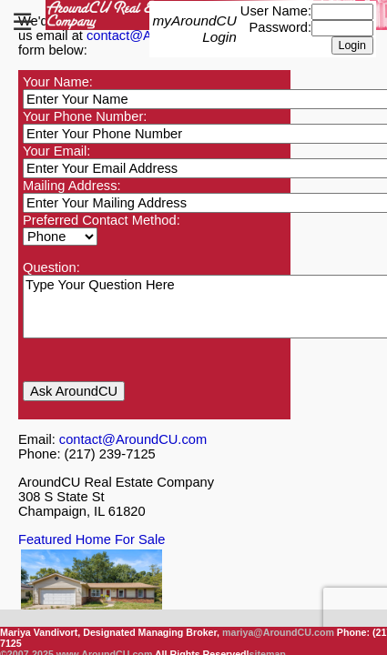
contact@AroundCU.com (133, 439)
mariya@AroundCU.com (278, 632)
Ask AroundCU (73, 391)
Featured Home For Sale (91, 539)
